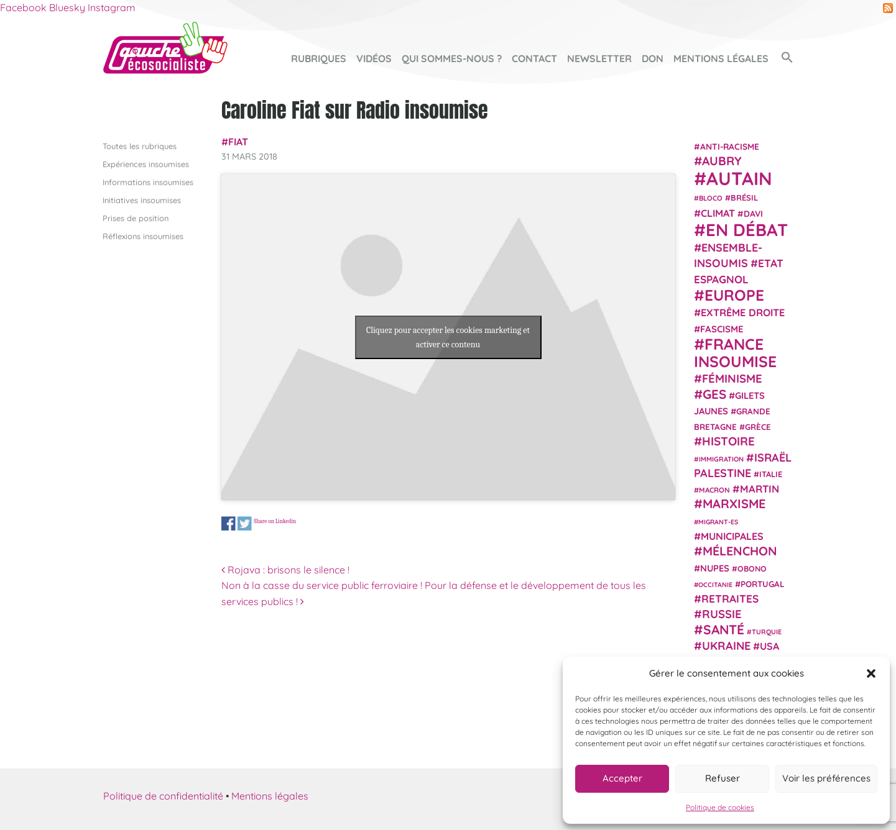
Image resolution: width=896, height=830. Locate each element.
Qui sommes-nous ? (452, 58)
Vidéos (374, 58)
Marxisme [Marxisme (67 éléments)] (734, 503)
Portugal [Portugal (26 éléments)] (763, 583)
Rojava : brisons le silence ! (285, 569)
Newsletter (599, 58)
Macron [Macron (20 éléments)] (714, 490)
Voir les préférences (826, 778)
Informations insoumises (148, 181)
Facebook (23, 7)
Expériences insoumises (146, 163)
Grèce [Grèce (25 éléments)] (758, 427)
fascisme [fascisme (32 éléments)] (722, 328)
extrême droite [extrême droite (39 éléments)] (743, 312)
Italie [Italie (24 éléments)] (770, 474)
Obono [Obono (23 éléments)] (752, 568)
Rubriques (318, 58)
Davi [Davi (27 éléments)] (753, 213)
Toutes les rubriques (140, 145)
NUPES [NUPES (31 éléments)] (714, 567)
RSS (888, 8)
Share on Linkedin (275, 521)
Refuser (722, 778)
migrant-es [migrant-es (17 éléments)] (718, 521)
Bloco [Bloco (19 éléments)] (711, 198)
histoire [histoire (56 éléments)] (728, 441)
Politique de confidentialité (163, 795)
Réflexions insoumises (143, 236)
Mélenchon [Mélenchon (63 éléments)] (740, 551)
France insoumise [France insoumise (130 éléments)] (735, 352)
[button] (871, 673)
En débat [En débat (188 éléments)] (747, 229)
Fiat (238, 141)
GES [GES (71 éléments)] (714, 393)
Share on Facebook (228, 524)
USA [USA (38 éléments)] (769, 646)
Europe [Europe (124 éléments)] (734, 294)
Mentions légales (721, 58)
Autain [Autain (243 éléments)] (739, 178)
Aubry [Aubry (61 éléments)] (722, 160)
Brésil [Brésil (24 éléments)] (744, 198)
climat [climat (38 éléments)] (718, 212)
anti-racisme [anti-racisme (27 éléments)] (729, 145)
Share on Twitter (245, 524)
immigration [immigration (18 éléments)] (721, 458)
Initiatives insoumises (142, 199)
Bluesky (67, 7)
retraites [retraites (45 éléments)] (730, 598)
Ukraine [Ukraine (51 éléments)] (726, 646)
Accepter (622, 778)
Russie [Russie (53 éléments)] (722, 614)
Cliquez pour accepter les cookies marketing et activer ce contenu (448, 336)
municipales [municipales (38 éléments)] (732, 536)
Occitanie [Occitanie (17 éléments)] (715, 584)
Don (652, 58)
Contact (534, 58)
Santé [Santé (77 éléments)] (723, 629)
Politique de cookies (720, 807)
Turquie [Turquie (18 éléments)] (767, 631)
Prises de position (136, 218)
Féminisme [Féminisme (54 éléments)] (732, 378)
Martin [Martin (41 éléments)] (759, 488)
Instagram (112, 7)
